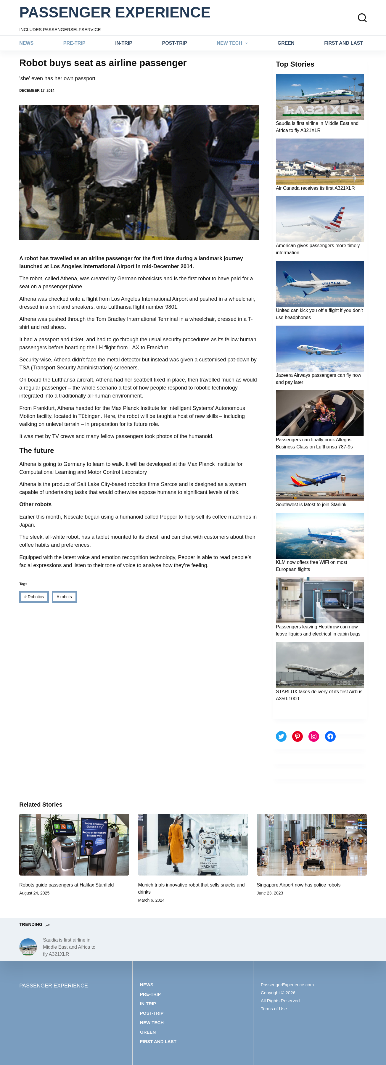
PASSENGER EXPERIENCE (114, 12)
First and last (343, 43)
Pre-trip (74, 43)
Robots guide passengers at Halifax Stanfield (66, 884)
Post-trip (174, 43)
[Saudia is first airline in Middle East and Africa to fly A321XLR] (28, 947)
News (26, 43)
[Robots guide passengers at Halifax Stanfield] (74, 845)
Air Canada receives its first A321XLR (315, 188)
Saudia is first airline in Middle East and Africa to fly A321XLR (69, 947)
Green (286, 43)
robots (64, 596)
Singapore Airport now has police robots (299, 884)
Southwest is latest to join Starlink (311, 504)
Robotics (34, 596)
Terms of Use (274, 1008)
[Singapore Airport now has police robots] (312, 845)
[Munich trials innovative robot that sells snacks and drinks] (193, 845)
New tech (233, 43)
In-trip (123, 43)
